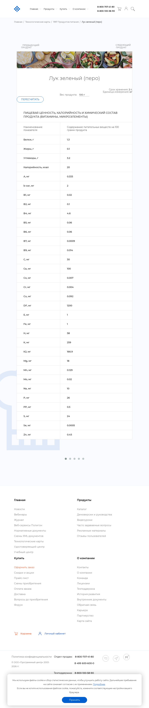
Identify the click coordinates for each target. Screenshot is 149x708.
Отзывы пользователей (91, 536)
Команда (82, 578)
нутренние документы (91, 599)
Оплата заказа (22, 588)
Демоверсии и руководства (94, 514)
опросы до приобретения (31, 599)
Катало (82, 509)
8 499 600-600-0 (84, 663)
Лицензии (83, 583)
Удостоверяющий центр (29, 546)
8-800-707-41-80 (105, 7)
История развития (88, 594)
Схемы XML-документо (28, 536)
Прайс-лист (21, 578)
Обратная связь (86, 604)
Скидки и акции (24, 572)
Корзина (22, 633)
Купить (64, 9)
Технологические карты (29, 541)
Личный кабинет (52, 633)
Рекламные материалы (91, 530)
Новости (19, 509)
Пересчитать (30, 99)
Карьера (82, 610)
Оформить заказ (24, 567)
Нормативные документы (30, 530)
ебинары (20, 514)
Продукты (50, 9)
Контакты (83, 567)
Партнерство (85, 615)
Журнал (19, 519)
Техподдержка (86, 588)
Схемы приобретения (27, 583)
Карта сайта (84, 621)
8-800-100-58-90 (106, 11)
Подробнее (99, 684)
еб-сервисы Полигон (28, 525)
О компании (80, 9)
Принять (74, 699)
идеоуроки (84, 519)
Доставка (20, 594)
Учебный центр (23, 552)
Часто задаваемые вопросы (94, 525)
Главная (35, 9)
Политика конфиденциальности (32, 657)
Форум (18, 604)
